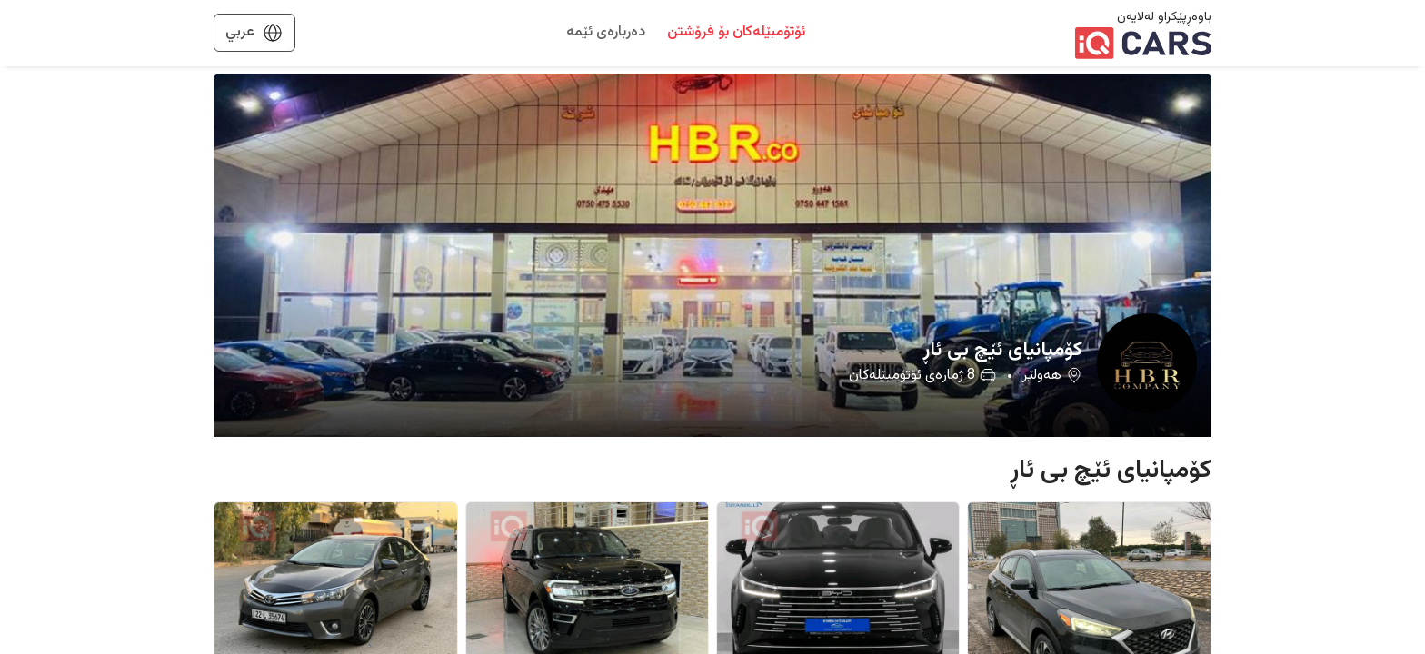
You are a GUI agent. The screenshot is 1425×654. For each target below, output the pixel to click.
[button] (712, 255)
